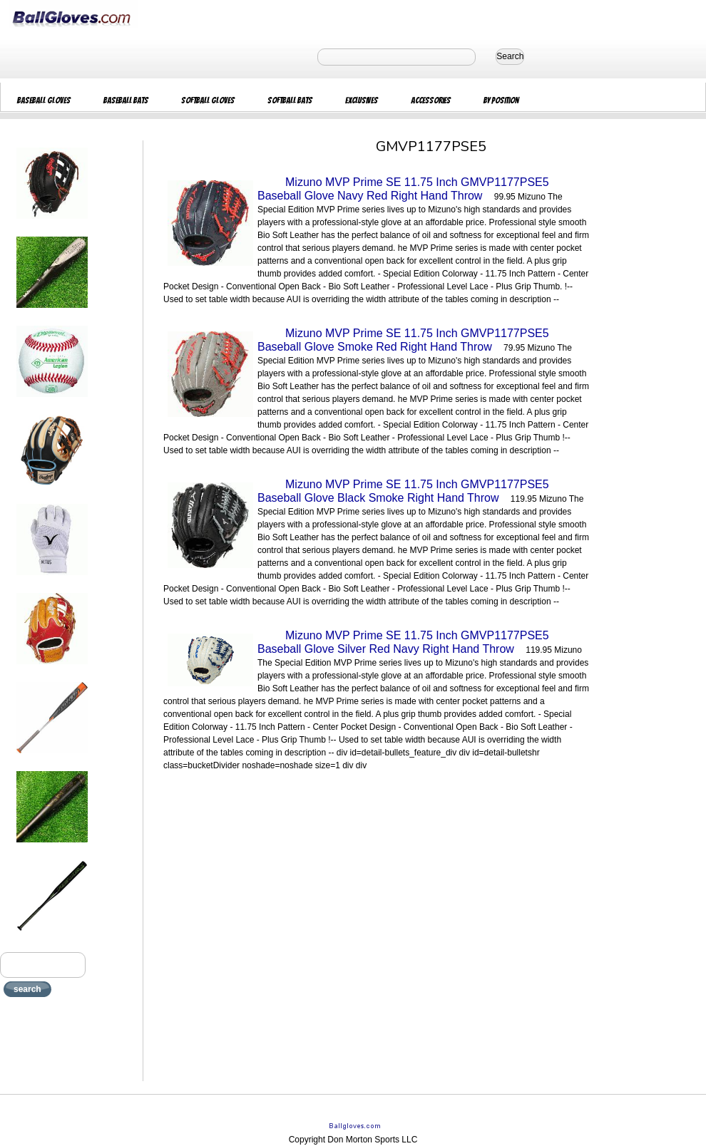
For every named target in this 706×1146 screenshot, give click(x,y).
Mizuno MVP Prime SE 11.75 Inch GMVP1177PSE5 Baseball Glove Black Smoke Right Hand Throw (403, 491)
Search (509, 56)
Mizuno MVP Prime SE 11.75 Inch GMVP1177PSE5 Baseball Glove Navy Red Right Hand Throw (403, 189)
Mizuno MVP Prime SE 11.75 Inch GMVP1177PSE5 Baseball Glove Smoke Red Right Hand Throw (403, 340)
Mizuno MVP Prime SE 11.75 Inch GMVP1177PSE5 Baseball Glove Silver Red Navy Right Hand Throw (403, 642)
